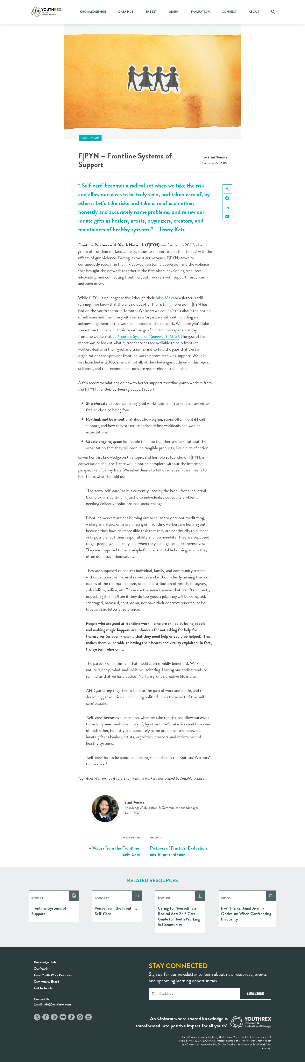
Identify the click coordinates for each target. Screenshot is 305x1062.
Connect (229, 11)
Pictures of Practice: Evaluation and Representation (178, 851)
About (254, 11)
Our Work (41, 968)
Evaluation (200, 11)
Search (273, 14)
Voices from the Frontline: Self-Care (116, 851)
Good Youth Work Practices (53, 975)
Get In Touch (43, 987)
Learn (174, 11)
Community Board (46, 981)
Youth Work (90, 138)
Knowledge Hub (93, 11)
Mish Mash (164, 297)
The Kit (151, 11)
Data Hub (126, 11)
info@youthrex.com (57, 1004)
